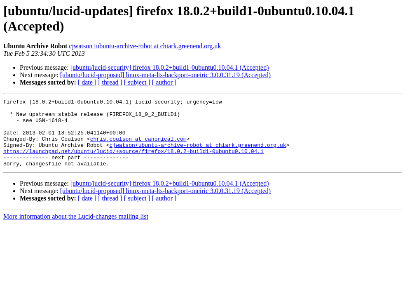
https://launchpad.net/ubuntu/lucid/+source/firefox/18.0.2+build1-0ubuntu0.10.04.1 (133, 162)
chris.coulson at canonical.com (138, 147)
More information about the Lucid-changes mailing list (75, 229)
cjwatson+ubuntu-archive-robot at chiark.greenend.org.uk (145, 46)
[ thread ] (110, 82)
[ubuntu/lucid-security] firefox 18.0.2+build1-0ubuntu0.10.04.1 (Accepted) (169, 67)
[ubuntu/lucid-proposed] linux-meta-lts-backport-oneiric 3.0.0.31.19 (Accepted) (165, 74)
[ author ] (164, 82)
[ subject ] (137, 82)
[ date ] (87, 82)
